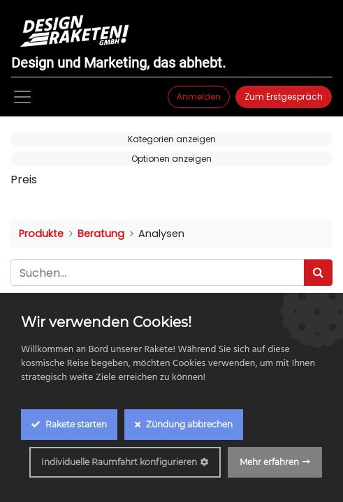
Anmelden (199, 96)
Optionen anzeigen (171, 159)
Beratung (101, 234)
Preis (23, 180)
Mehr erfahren (269, 462)
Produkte (41, 234)
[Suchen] (318, 272)
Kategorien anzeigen (172, 139)
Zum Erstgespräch (284, 96)
